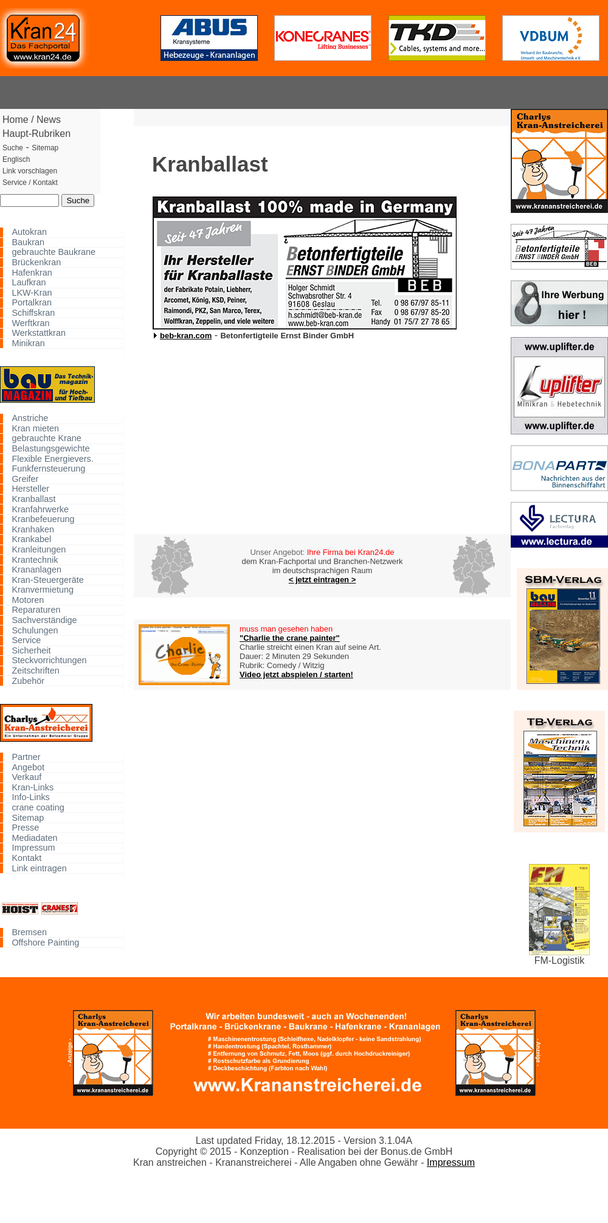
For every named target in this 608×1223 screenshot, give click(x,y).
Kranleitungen (39, 549)
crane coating (38, 807)
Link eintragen (39, 868)
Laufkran (29, 282)
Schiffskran (33, 313)
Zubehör (28, 680)
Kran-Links (33, 787)
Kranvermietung (43, 589)
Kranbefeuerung (43, 519)
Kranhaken (33, 529)
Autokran (29, 232)
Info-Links (30, 797)
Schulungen (35, 630)
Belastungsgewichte (50, 448)
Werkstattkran (39, 333)
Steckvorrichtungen (49, 660)
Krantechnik (35, 559)
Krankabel (31, 539)
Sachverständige (44, 620)
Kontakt (26, 858)
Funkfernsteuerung (48, 468)
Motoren (28, 600)
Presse (25, 827)
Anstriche (30, 418)
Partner (26, 757)
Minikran (28, 343)
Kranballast (33, 499)
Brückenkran (36, 262)
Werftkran (30, 322)
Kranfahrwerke (40, 509)
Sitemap (28, 817)
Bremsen (29, 932)
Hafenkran (32, 272)
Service (26, 640)
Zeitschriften (35, 670)
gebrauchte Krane (46, 438)
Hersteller (30, 488)
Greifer (25, 478)
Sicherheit (31, 650)
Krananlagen (36, 569)
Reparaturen (36, 610)
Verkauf (26, 777)
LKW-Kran (32, 293)
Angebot (28, 767)
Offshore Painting (45, 942)
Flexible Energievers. (52, 458)
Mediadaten (34, 837)
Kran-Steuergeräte (47, 579)
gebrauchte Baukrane (53, 252)
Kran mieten (35, 428)
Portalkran (32, 302)
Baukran (28, 242)
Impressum (33, 847)
